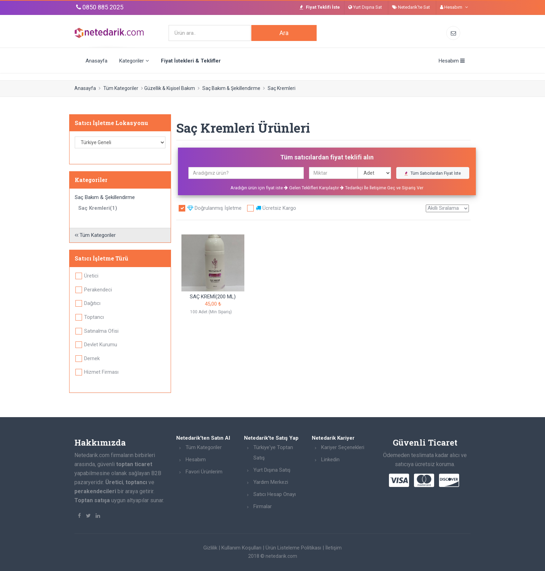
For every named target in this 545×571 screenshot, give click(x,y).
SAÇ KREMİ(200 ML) (213, 296)
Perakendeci (98, 290)
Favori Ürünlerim (204, 472)
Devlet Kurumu (100, 344)
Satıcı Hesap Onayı (274, 494)
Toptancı (94, 317)
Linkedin (330, 459)
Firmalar (262, 506)
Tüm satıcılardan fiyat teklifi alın (327, 157)
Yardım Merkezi (270, 482)
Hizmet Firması (101, 372)
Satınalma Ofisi (101, 331)
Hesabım (196, 459)
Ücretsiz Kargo (276, 208)
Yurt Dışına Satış (272, 470)
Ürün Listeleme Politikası (293, 548)
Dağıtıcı (92, 303)
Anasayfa (96, 61)
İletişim (333, 548)
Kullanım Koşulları (241, 548)
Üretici (91, 276)
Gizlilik (210, 548)
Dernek (92, 358)
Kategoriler (134, 61)
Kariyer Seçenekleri (342, 447)
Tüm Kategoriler (120, 88)
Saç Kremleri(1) (97, 208)
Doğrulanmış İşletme (214, 208)
